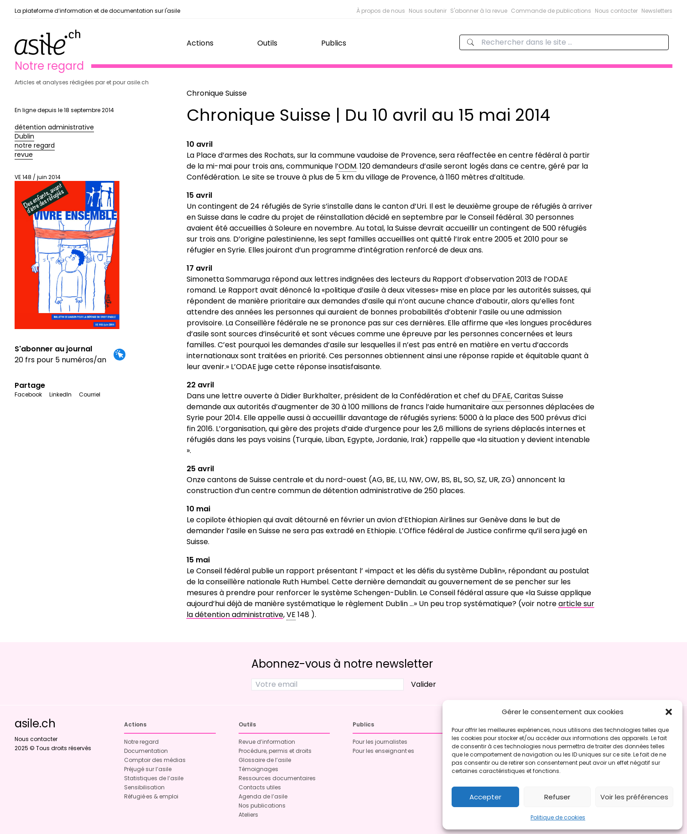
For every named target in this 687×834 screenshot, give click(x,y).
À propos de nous (380, 11)
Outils (267, 43)
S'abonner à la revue (478, 11)
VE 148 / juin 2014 (67, 251)
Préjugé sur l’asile (148, 769)
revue (24, 154)
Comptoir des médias (155, 760)
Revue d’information (267, 742)
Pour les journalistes (380, 742)
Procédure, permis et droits (275, 751)
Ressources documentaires (277, 778)
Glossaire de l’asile (265, 760)
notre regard (35, 145)
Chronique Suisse (217, 93)
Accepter (485, 797)
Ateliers (248, 815)
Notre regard (141, 742)
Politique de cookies (558, 817)
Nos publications (262, 805)
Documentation (146, 751)
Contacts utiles (260, 787)
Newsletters (656, 11)
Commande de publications (551, 11)
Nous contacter (616, 11)
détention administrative (54, 127)
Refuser (557, 797)
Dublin (24, 136)
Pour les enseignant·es (383, 751)
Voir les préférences (634, 797)
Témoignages (258, 769)
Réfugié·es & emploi (151, 796)
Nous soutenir (428, 11)
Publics (333, 43)
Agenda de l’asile (263, 796)
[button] (668, 711)
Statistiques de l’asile (153, 778)
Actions (200, 43)
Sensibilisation (144, 787)
